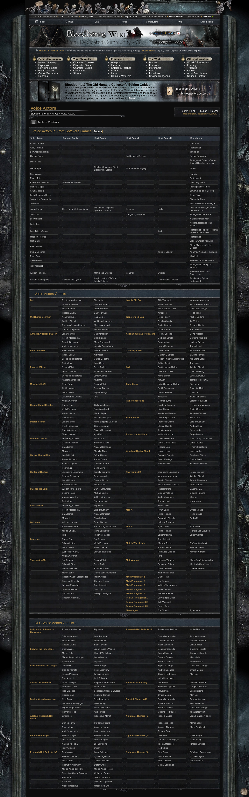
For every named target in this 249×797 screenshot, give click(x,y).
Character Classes (83, 62)
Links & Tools (206, 22)
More (132, 98)
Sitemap (52, 62)
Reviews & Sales (47, 67)
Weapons (116, 62)
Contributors (152, 22)
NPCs (152, 70)
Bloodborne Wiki (40, 113)
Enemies (154, 65)
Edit (193, 111)
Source (97, 131)
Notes (124, 22)
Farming (191, 65)
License (214, 111)
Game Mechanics (48, 73)
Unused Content (196, 76)
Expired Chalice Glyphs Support (186, 50)
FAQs (179, 22)
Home (41, 62)
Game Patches (46, 70)
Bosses (153, 62)
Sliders (77, 73)
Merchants (155, 67)
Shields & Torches (121, 67)
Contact (69, 22)
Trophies (192, 67)
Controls (43, 76)
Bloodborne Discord (188, 88)
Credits (191, 70)
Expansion (44, 65)
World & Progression (198, 62)
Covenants (79, 70)
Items (114, 73)
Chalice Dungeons (159, 76)
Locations (154, 73)
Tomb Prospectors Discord (192, 93)
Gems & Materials (121, 76)
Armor (114, 70)
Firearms (116, 65)
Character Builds (82, 67)
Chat (97, 22)
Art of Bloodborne (197, 73)
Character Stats (82, 65)
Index (42, 22)
